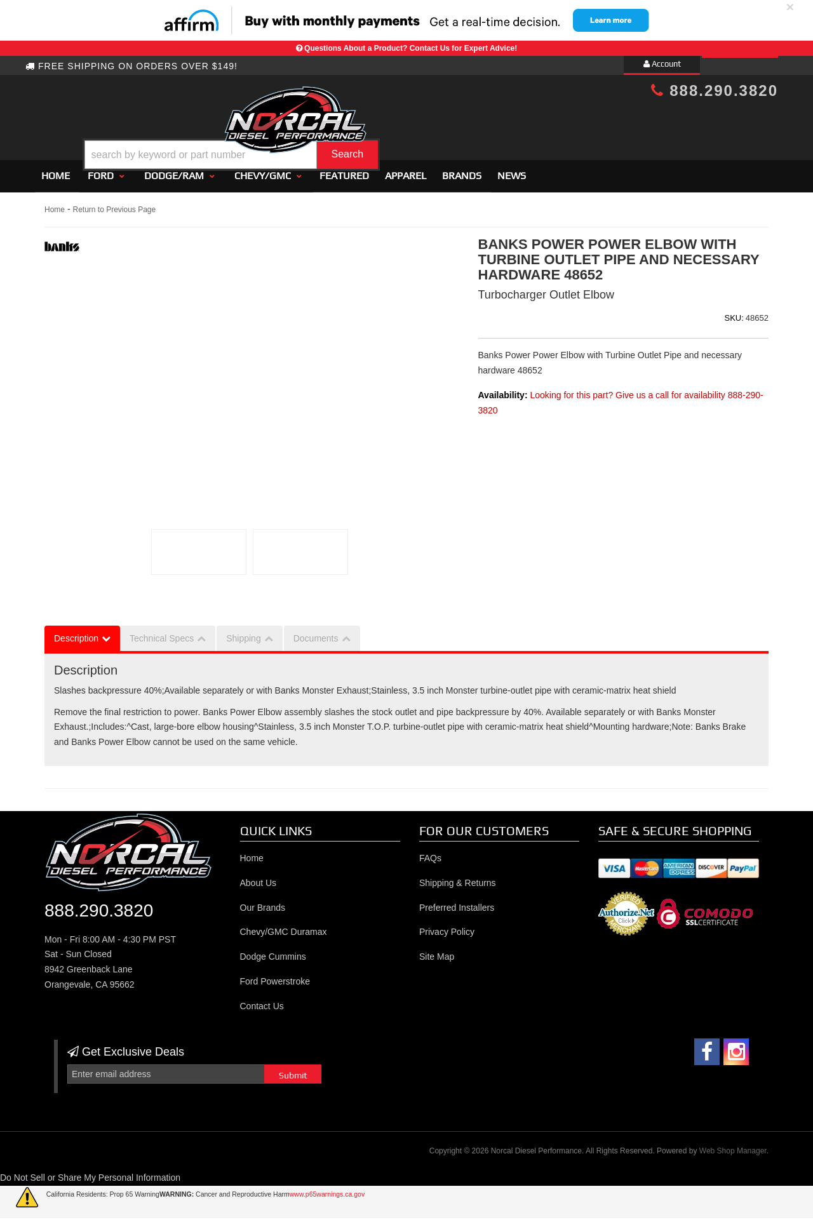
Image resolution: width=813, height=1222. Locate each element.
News (511, 170)
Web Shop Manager (733, 1145)
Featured (344, 170)
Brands (461, 170)
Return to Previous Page (114, 203)
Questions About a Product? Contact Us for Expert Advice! (410, 48)
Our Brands (263, 902)
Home (55, 170)
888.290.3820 (714, 90)
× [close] (790, 6)
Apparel (405, 170)
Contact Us (262, 1000)
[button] (417, 123)
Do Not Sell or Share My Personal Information (90, 1172)
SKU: (734, 312)
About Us (258, 877)
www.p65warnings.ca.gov (327, 1188)
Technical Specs (162, 633)
